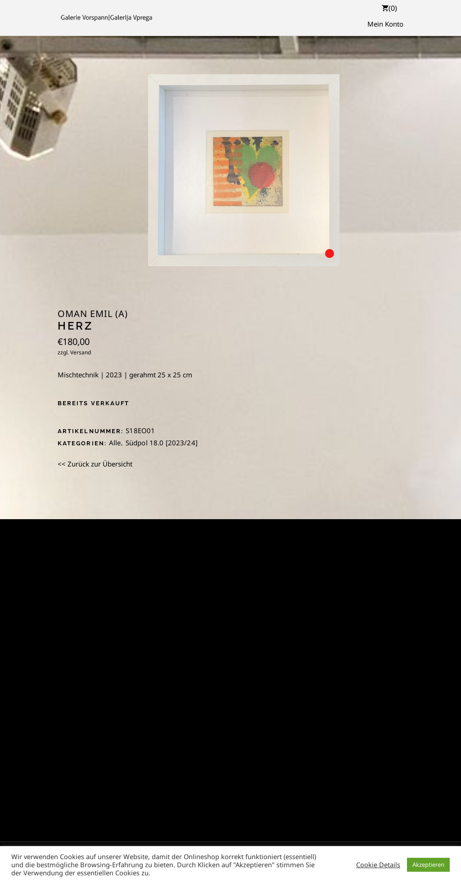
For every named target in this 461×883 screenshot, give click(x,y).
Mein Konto (385, 23)
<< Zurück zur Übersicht (95, 463)
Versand (80, 352)
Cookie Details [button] (378, 864)
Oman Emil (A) (93, 313)
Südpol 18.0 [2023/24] (162, 442)
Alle (115, 442)
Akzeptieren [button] (428, 864)
